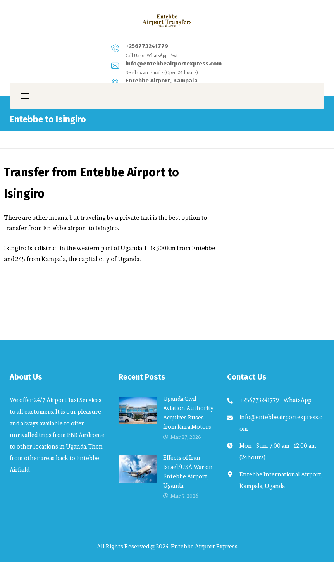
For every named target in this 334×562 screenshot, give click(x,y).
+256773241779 (61, 46)
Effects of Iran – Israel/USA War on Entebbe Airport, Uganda (188, 471)
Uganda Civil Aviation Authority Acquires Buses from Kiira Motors (188, 412)
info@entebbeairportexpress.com (164, 46)
